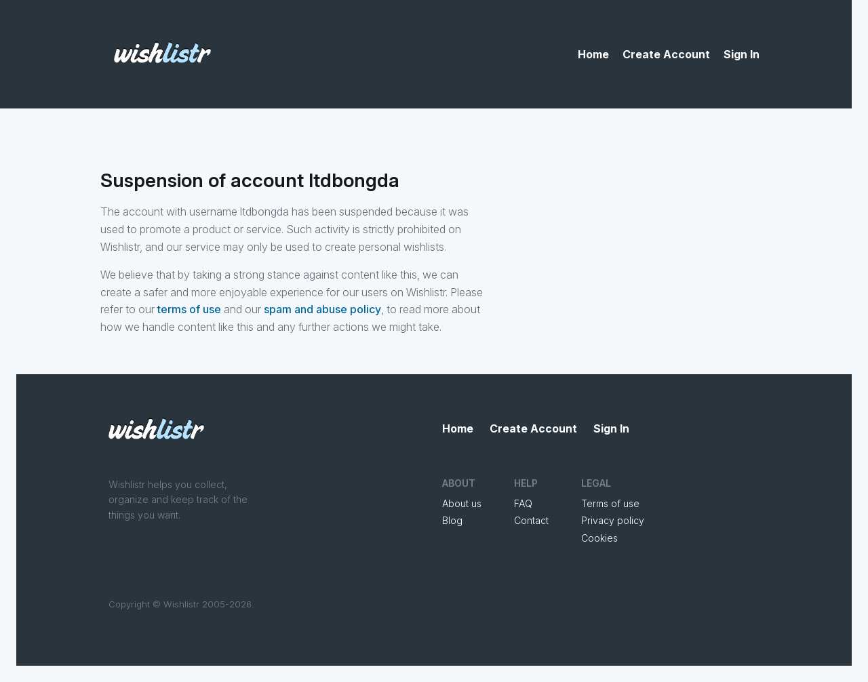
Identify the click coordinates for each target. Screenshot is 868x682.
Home (593, 54)
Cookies (599, 538)
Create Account (666, 54)
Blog (452, 520)
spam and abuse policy (322, 309)
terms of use (189, 309)
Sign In (742, 54)
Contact (531, 520)
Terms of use (610, 503)
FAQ (523, 503)
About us (461, 503)
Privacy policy (612, 520)
